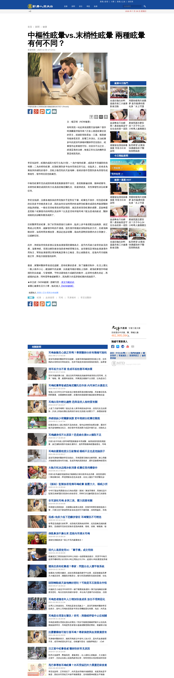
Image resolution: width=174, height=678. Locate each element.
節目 (80, 6)
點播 (95, 6)
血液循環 (50, 297)
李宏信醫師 (85, 297)
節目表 (130, 2)
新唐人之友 (121, 2)
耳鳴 (61, 297)
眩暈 (39, 297)
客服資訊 (122, 356)
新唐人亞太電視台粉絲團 (47, 293)
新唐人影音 (104, 2)
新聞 (73, 6)
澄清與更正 (134, 356)
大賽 (112, 2)
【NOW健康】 (67, 286)
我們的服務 (135, 353)
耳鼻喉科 (71, 297)
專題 (88, 6)
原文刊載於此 (67, 282)
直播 (65, 6)
